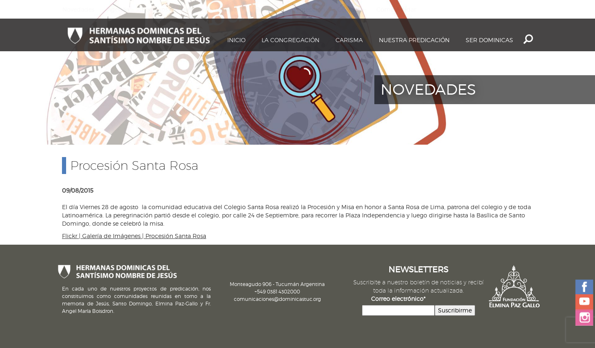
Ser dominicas (489, 39)
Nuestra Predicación (414, 39)
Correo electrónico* (398, 298)
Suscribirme (455, 310)
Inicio (236, 39)
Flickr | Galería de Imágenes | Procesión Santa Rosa (134, 235)
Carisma (349, 39)
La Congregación (290, 39)
